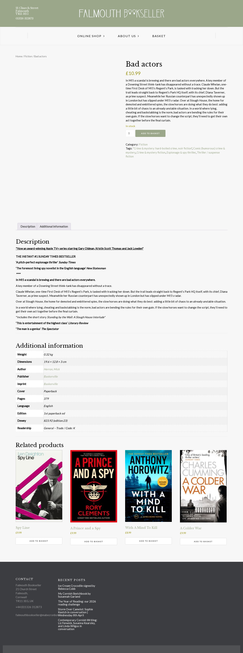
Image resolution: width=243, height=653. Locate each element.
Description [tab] (27, 226)
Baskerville (51, 376)
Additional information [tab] (54, 226)
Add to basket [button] (39, 541)
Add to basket (150, 133)
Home (19, 56)
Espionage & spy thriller (181, 152)
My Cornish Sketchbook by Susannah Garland (74, 595)
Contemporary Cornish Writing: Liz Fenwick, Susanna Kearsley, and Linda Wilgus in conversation (77, 624)
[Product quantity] (130, 133)
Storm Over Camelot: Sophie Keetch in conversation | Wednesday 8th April (75, 612)
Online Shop (89, 36)
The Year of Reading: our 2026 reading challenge (77, 603)
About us (127, 36)
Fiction (28, 56)
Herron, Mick (52, 369)
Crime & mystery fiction (151, 152)
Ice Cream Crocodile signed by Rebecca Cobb (76, 587)
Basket (159, 36)
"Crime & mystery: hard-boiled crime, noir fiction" (162, 148)
